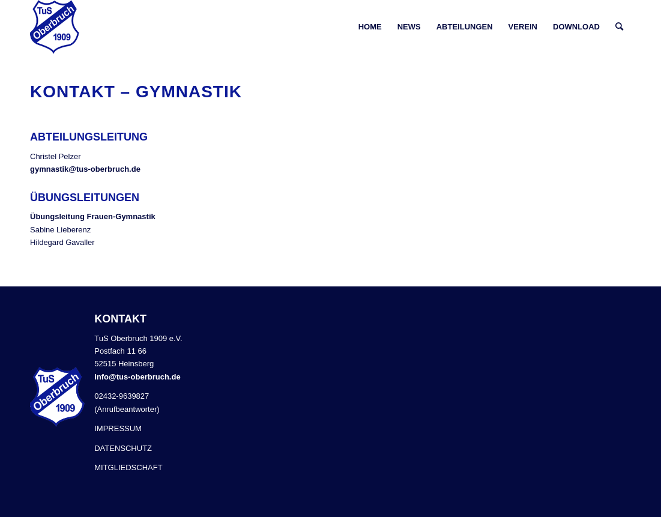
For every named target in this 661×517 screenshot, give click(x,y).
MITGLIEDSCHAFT (128, 467)
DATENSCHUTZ (123, 448)
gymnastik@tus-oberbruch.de (85, 169)
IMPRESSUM (118, 428)
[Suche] (619, 27)
